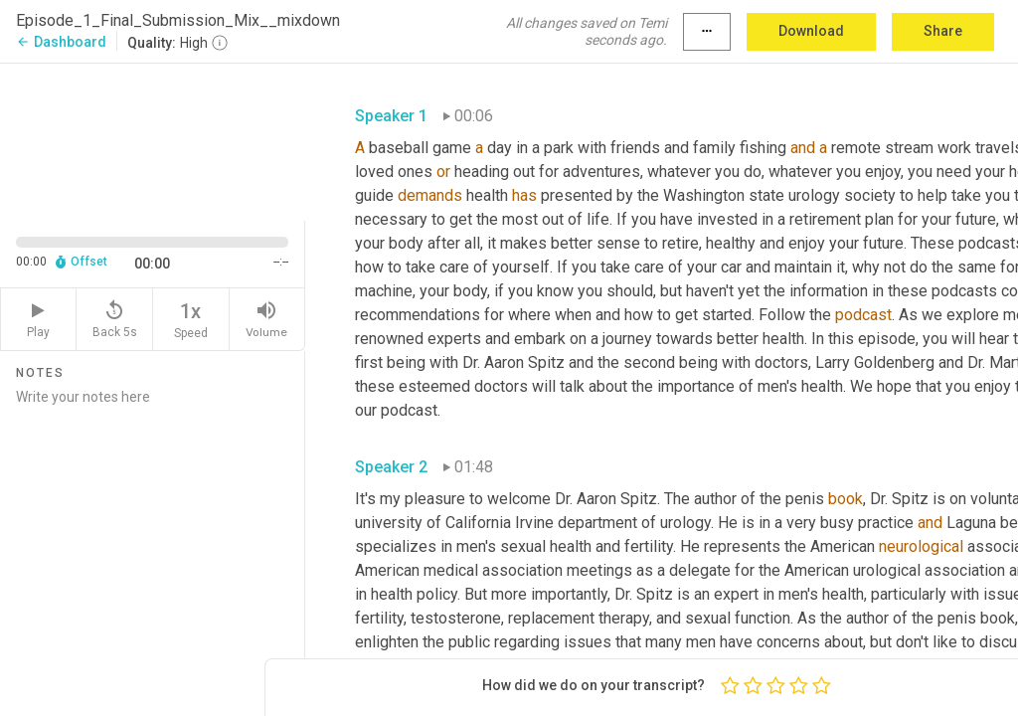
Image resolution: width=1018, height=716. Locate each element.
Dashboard (61, 42)
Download (811, 31)
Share (943, 31)
